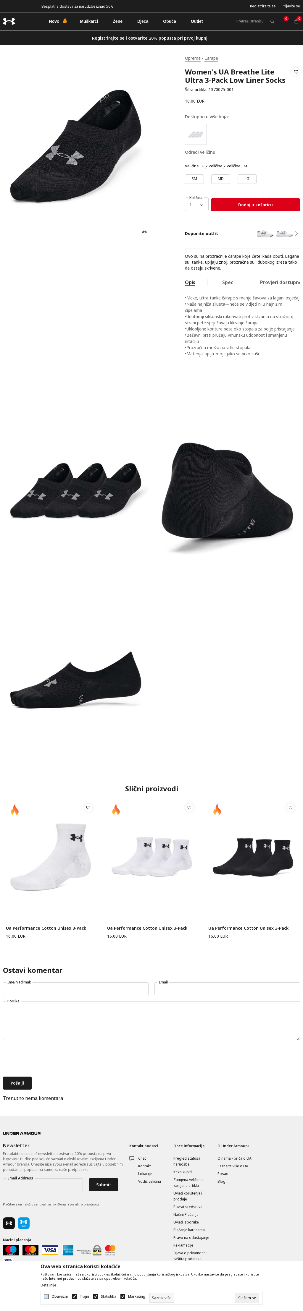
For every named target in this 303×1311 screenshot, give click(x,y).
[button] (296, 81)
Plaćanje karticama (189, 1229)
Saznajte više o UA (232, 1166)
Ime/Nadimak (19, 982)
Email (163, 982)
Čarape (211, 58)
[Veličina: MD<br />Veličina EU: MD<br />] (220, 179)
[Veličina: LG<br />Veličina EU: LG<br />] (247, 179)
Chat (142, 1158)
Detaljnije (48, 1285)
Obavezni (59, 1296)
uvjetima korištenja (52, 1204)
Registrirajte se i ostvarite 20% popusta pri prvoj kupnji (150, 38)
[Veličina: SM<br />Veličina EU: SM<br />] (194, 179)
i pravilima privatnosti (83, 1204)
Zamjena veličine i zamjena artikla (188, 1182)
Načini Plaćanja (186, 1214)
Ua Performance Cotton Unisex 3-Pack (46, 928)
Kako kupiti (182, 1171)
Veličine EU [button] (194, 166)
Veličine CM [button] (237, 166)
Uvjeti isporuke (186, 1222)
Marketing (136, 1296)
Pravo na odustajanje (191, 1237)
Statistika (108, 1296)
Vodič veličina (149, 1181)
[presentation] (48, 1059)
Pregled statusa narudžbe (186, 1161)
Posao (222, 1173)
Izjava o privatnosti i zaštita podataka (190, 1255)
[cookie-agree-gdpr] (247, 1298)
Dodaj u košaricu (255, 205)
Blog (221, 1181)
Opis (190, 282)
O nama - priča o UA (234, 1158)
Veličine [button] (216, 166)
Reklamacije (183, 1245)
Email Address (20, 1178)
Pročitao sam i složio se (51, 1204)
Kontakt (144, 1166)
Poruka (13, 1001)
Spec (227, 282)
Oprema (193, 58)
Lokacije (145, 1173)
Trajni (84, 1296)
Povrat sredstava (187, 1206)
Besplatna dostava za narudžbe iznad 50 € (77, 6)
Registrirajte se (263, 6)
